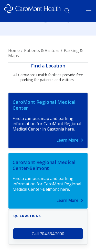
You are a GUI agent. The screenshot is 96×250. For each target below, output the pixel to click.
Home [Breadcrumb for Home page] (14, 50)
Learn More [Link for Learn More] (68, 140)
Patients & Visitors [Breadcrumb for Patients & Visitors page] (41, 50)
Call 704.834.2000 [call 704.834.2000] (48, 234)
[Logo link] (32, 11)
